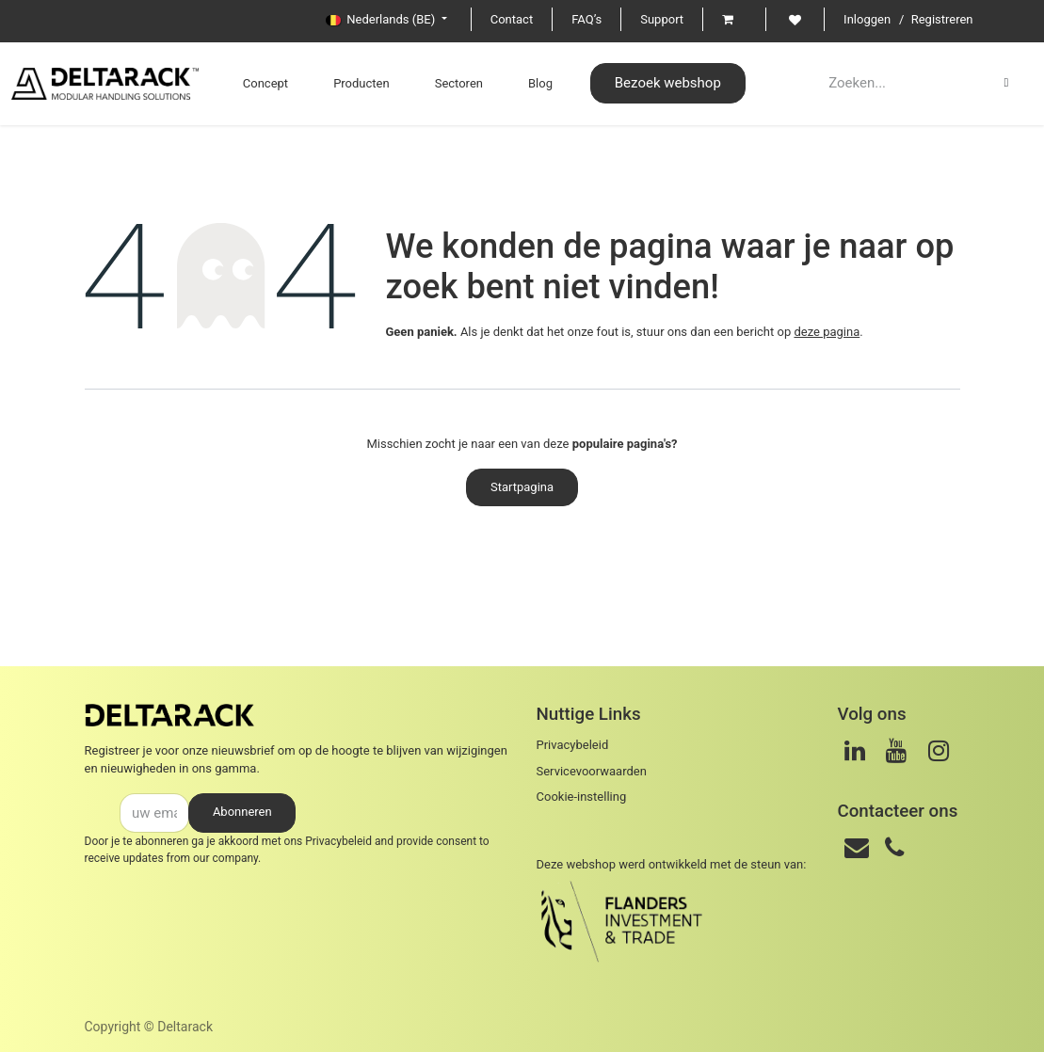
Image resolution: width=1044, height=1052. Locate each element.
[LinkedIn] (855, 751)
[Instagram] (938, 751)
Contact (511, 19)
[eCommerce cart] (734, 19)
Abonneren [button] (242, 812)
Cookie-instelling (582, 796)
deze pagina (826, 332)
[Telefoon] (894, 848)
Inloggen (867, 19)
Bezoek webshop (668, 82)
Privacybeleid (338, 841)
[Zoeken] (1006, 83)
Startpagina (522, 487)
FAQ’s (586, 19)
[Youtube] (896, 751)
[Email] (857, 848)
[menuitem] (265, 83)
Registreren (942, 19)
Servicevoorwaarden (592, 771)
